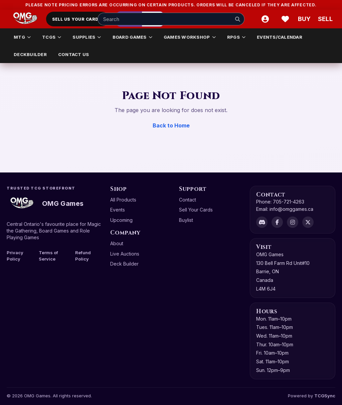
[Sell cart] (325, 19)
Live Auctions (124, 254)
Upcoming (121, 220)
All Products (123, 199)
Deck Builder (124, 264)
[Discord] (262, 222)
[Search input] (171, 19)
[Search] (237, 19)
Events (117, 210)
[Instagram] (292, 222)
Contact (187, 199)
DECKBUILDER (30, 54)
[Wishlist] (285, 19)
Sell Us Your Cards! (77, 19)
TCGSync (324, 395)
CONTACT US (73, 54)
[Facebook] (277, 222)
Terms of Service (48, 256)
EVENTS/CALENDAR (279, 37)
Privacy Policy (15, 256)
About (116, 243)
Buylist (186, 220)
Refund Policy (83, 256)
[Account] (265, 19)
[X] (308, 222)
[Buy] (305, 19)
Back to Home (171, 125)
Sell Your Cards (196, 210)
